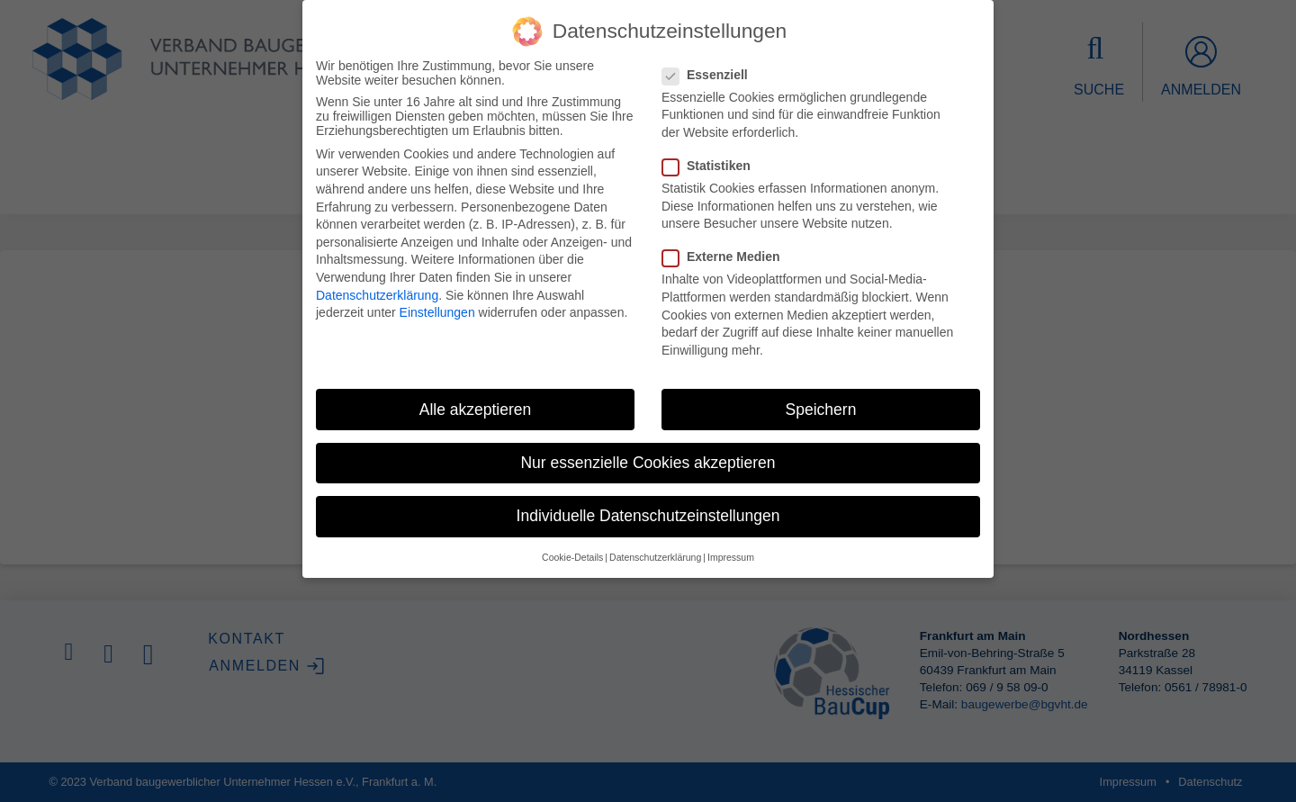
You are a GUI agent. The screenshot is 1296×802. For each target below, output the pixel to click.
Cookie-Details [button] (572, 557)
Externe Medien (726, 256)
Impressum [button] (730, 557)
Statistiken (712, 165)
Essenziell (711, 75)
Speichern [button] (821, 410)
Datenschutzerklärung (377, 295)
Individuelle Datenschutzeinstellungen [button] (648, 516)
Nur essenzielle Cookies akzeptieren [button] (647, 463)
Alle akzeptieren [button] (475, 410)
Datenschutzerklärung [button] (655, 557)
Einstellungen (437, 312)
